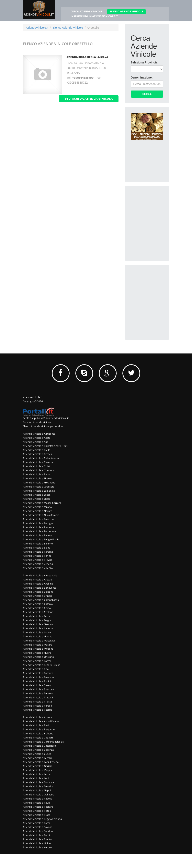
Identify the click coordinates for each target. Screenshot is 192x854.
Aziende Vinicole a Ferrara (38, 758)
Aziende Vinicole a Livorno (37, 636)
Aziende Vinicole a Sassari (37, 685)
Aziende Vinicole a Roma (36, 823)
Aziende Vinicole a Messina (38, 786)
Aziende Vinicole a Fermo (37, 616)
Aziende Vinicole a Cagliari (38, 737)
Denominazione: (142, 77)
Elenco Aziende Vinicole (68, 27)
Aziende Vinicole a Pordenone (39, 531)
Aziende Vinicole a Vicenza (38, 568)
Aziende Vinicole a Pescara (38, 806)
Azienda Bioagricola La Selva (87, 57)
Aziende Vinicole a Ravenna (38, 677)
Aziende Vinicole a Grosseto (38, 486)
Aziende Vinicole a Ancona (38, 717)
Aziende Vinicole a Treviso (37, 560)
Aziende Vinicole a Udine (37, 843)
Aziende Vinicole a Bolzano (38, 733)
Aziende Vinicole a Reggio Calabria (42, 819)
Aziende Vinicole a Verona (37, 847)
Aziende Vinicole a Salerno (38, 543)
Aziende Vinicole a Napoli (37, 790)
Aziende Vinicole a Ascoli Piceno (41, 721)
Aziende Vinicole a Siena (36, 547)
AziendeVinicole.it (37, 27)
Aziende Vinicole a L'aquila (38, 770)
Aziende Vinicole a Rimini (37, 681)
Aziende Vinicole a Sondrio (38, 831)
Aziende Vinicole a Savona (37, 827)
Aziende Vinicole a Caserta (38, 462)
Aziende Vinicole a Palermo (38, 519)
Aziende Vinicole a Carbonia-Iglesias (43, 741)
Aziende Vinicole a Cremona (39, 470)
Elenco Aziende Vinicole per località (43, 426)
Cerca (146, 94)
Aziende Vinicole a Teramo (38, 693)
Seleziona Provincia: (144, 62)
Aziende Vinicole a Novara (37, 511)
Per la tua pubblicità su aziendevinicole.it (46, 418)
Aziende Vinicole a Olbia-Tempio (41, 515)
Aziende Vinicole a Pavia (36, 802)
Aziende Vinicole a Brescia (38, 454)
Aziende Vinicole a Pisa (36, 669)
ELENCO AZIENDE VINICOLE (126, 11)
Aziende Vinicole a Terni (36, 835)
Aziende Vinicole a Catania (38, 604)
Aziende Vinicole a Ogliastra (38, 794)
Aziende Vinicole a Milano (37, 507)
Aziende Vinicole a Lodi (36, 778)
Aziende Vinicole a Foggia (37, 620)
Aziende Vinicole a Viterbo (37, 709)
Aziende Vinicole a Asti (35, 442)
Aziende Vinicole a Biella (36, 450)
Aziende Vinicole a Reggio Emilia (41, 539)
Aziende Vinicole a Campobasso (41, 600)
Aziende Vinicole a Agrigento (39, 433)
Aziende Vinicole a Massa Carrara (42, 503)
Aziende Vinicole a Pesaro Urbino (41, 665)
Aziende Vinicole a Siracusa (38, 689)
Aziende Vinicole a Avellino (38, 583)
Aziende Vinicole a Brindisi (38, 596)
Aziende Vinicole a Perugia (38, 523)
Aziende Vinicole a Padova (37, 798)
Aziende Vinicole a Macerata (39, 640)
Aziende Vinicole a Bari (36, 725)
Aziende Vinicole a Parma (37, 661)
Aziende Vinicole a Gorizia (37, 766)
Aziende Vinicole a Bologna (38, 591)
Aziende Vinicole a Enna (36, 474)
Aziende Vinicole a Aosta (36, 438)
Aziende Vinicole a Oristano (38, 657)
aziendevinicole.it (32, 397)
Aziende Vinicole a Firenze (37, 478)
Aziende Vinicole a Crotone (38, 612)
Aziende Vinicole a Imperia (38, 628)
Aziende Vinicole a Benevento (39, 587)
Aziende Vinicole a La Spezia (39, 490)
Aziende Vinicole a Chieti (36, 466)
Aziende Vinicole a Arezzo (37, 579)
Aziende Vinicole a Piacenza (38, 527)
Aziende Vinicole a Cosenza (38, 749)
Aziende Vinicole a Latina (37, 632)
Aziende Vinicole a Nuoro (37, 652)
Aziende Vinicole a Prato (36, 815)
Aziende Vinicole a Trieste (37, 701)
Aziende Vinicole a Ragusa (37, 535)
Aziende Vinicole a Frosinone (39, 482)
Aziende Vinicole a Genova (38, 624)
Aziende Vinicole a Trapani (38, 697)
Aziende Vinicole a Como (37, 608)
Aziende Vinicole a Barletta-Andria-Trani (45, 446)
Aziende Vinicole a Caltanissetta (41, 458)
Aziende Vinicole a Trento (37, 839)
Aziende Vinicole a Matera (37, 644)
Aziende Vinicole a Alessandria (40, 575)
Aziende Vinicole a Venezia (38, 564)
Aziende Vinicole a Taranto (38, 551)
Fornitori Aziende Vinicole (37, 422)
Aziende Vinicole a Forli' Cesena (41, 762)
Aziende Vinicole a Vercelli (37, 705)
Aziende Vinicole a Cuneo (37, 754)
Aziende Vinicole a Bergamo (39, 729)
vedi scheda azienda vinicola (89, 98)
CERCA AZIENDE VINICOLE (87, 11)
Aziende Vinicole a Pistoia (37, 811)
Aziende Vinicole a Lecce (36, 774)
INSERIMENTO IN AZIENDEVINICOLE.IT (94, 16)
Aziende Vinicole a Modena (38, 648)
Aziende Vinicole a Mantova (38, 782)
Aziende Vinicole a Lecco (36, 494)
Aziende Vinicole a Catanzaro (39, 745)
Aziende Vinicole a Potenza (38, 673)
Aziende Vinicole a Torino (37, 555)
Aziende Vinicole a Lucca (36, 499)
